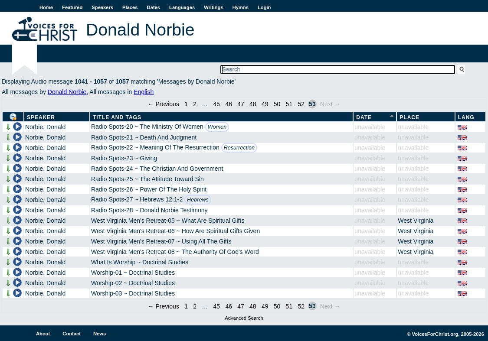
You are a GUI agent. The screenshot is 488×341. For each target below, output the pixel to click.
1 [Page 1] (186, 104)
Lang (466, 117)
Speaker (41, 117)
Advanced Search (244, 318)
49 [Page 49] (265, 104)
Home (46, 7)
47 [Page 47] (240, 104)
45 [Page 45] (216, 104)
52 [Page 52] (301, 104)
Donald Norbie (67, 91)
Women (217, 127)
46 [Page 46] (228, 104)
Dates (153, 7)
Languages (182, 7)
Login (264, 7)
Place (409, 117)
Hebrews (198, 200)
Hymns (241, 7)
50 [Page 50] (277, 104)
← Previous (163, 104)
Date (364, 117)
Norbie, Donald (45, 126)
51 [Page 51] (289, 104)
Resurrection (239, 148)
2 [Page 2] (195, 104)
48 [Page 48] (252, 104)
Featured (72, 7)
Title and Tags (117, 117)
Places (130, 7)
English (144, 91)
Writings (213, 7)
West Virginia (415, 220)
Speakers (102, 7)
